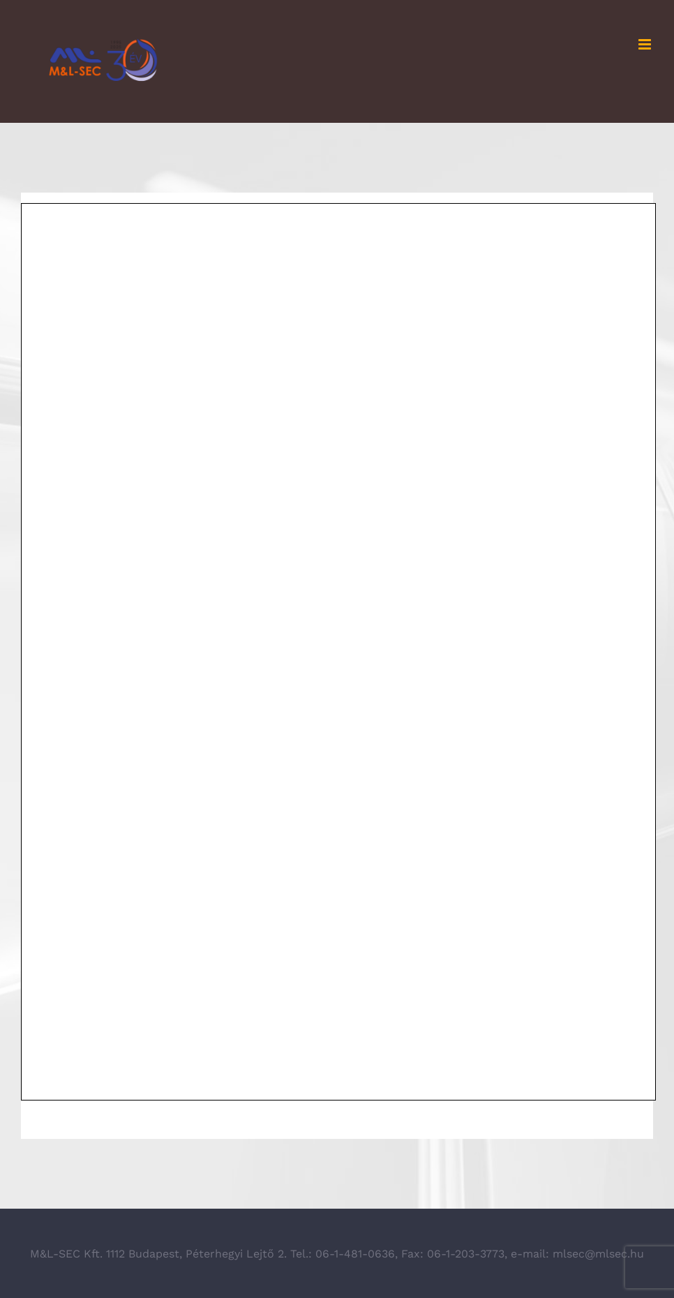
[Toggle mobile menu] (645, 44)
